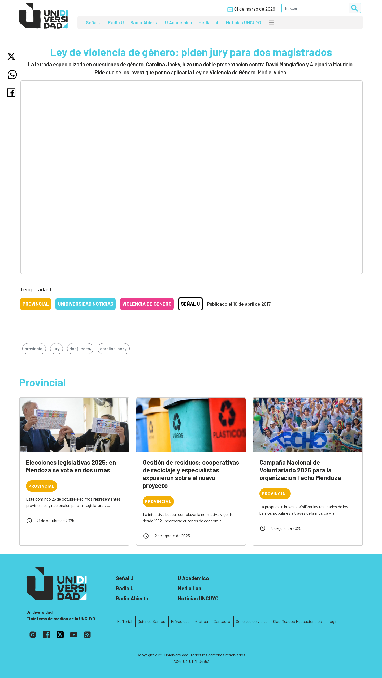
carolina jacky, (113, 348)
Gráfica (201, 621)
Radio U (116, 22)
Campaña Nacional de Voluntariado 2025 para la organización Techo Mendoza (300, 469)
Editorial (124, 621)
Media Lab (209, 22)
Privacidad (180, 621)
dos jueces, (80, 348)
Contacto (222, 621)
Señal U (94, 22)
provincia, (34, 348)
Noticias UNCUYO (243, 22)
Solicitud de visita (251, 621)
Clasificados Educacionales (297, 621)
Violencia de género (146, 304)
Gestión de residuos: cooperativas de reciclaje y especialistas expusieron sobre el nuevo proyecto (191, 473)
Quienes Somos (151, 621)
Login (332, 621)
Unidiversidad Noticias (85, 304)
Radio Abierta (144, 22)
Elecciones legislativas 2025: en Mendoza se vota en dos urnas (71, 466)
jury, (56, 348)
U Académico (178, 22)
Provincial (36, 304)
